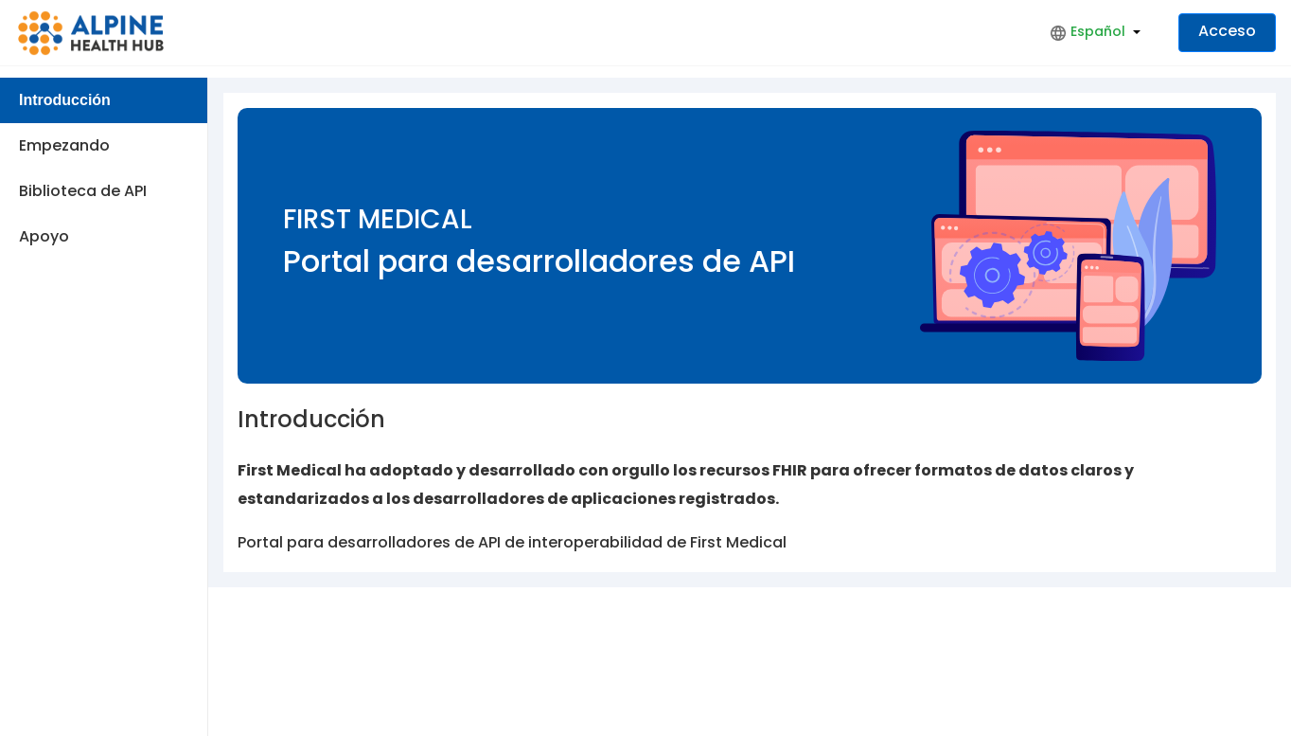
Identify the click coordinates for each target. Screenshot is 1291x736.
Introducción (65, 100)
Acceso (1227, 31)
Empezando (64, 145)
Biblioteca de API (83, 191)
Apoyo (44, 236)
